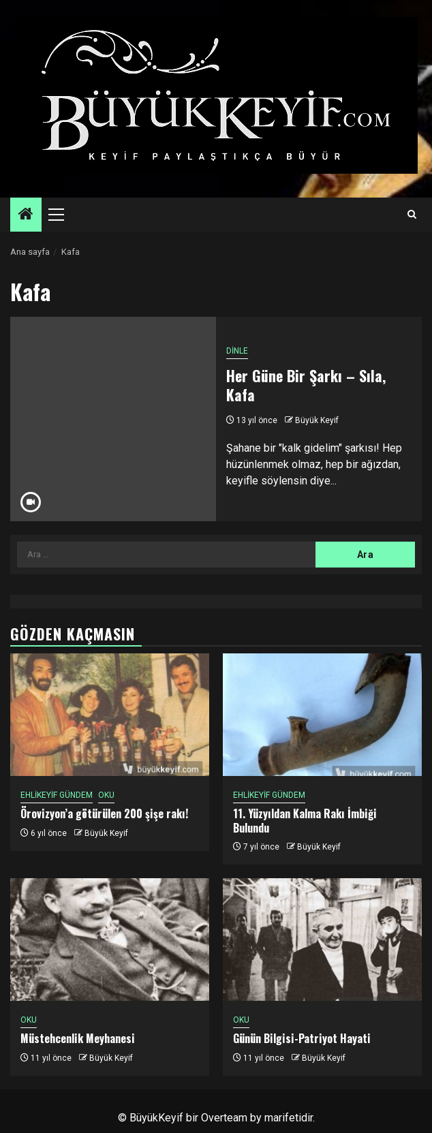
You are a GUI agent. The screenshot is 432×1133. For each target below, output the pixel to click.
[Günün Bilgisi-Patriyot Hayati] (322, 939)
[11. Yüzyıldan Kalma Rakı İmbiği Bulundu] (322, 714)
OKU (106, 795)
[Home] (25, 215)
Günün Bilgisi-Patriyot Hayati (302, 1038)
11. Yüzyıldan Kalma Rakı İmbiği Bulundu (305, 820)
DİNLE (237, 351)
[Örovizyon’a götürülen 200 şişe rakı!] (109, 714)
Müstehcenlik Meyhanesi (77, 1038)
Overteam (224, 1117)
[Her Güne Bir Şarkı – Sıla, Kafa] (113, 419)
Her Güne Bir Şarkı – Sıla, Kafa (306, 385)
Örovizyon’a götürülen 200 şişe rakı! (104, 813)
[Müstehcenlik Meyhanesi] (109, 939)
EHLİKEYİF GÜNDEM (56, 795)
